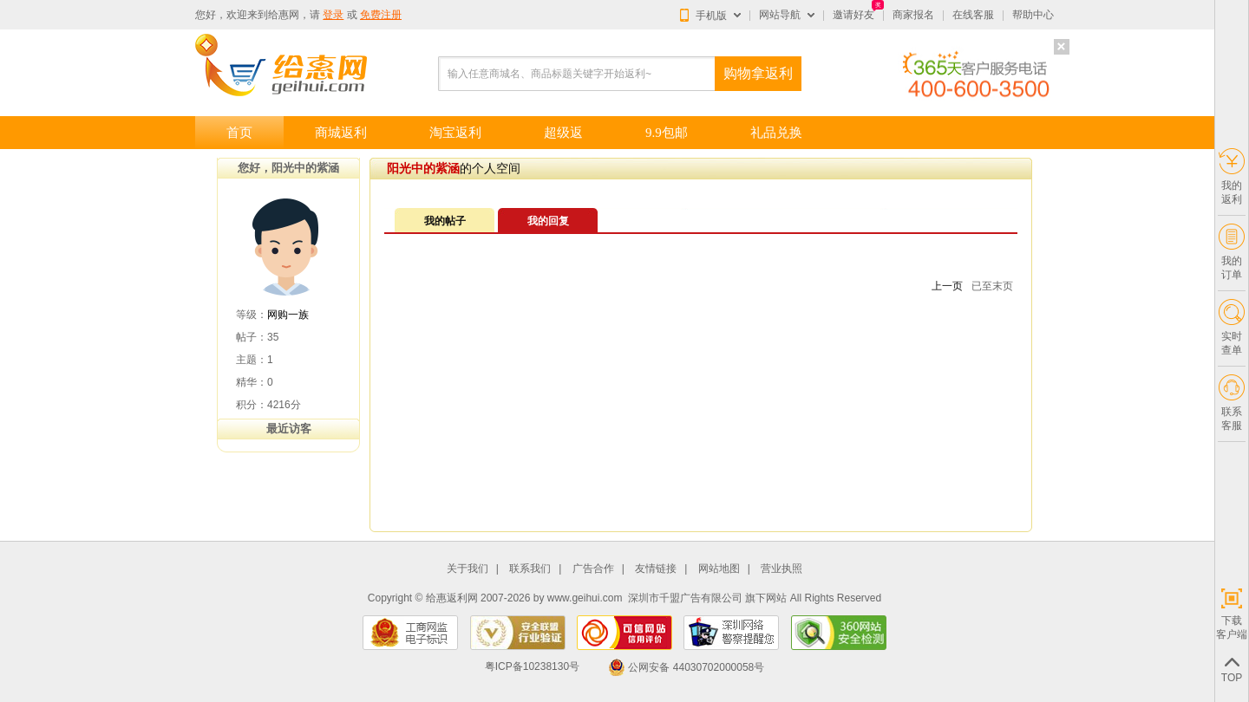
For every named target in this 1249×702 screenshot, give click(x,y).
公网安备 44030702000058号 (686, 667)
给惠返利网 (452, 598)
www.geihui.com (585, 598)
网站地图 (719, 569)
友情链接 (656, 569)
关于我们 (467, 569)
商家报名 (913, 15)
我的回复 (548, 221)
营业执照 (781, 569)
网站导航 (780, 15)
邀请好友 (853, 15)
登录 (333, 15)
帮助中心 (1033, 15)
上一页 (947, 286)
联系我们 (530, 569)
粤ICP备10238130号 (532, 667)
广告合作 (593, 569)
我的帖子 (445, 221)
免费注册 (381, 15)
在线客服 (973, 15)
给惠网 (283, 15)
